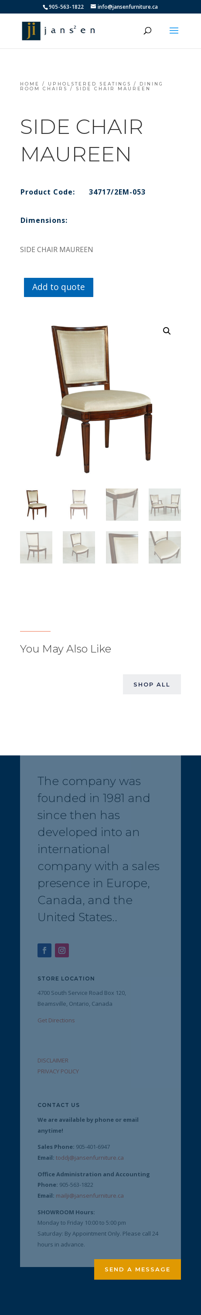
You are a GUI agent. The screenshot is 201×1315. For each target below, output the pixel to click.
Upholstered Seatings (89, 84)
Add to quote (58, 287)
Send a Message (137, 1269)
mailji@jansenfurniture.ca (90, 1195)
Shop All (151, 684)
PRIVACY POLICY (58, 1071)
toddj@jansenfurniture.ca (90, 1157)
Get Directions (56, 1020)
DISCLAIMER (52, 1060)
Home (30, 84)
